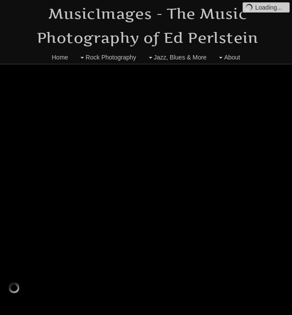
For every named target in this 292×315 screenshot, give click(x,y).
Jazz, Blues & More (177, 57)
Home (60, 57)
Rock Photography (107, 57)
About (228, 57)
